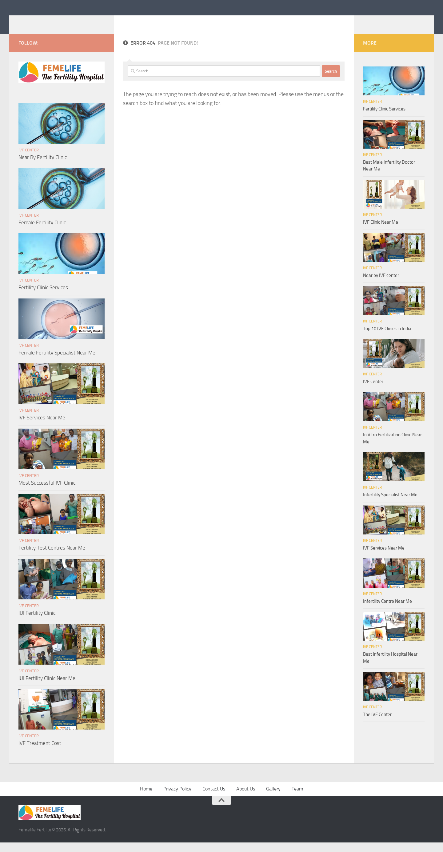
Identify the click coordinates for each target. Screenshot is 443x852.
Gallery (273, 798)
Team (297, 798)
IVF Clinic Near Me (380, 231)
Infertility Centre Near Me (387, 610)
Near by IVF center (381, 284)
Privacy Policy (177, 798)
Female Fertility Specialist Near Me (56, 362)
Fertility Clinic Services (43, 297)
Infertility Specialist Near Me (390, 504)
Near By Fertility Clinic (42, 166)
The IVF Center (377, 723)
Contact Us (213, 798)
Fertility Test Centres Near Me (51, 557)
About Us (245, 798)
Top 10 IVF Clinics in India (387, 338)
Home (146, 798)
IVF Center (28, 159)
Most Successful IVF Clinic (46, 492)
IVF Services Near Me (41, 427)
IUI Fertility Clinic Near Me (46, 687)
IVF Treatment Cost (39, 752)
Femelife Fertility (64, 21)
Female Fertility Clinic (42, 232)
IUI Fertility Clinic (36, 622)
